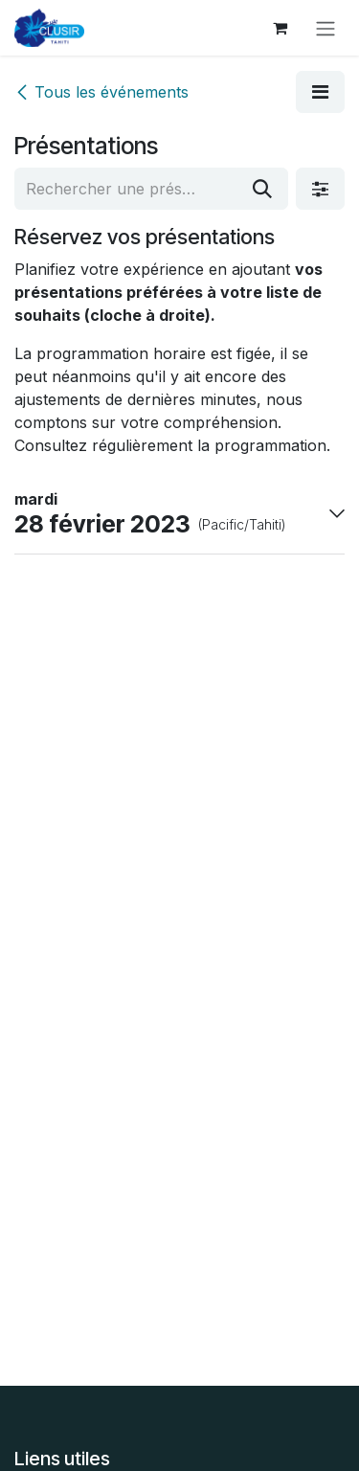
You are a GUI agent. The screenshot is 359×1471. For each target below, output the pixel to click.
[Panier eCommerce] (279, 28)
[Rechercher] (262, 189)
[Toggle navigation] (325, 28)
